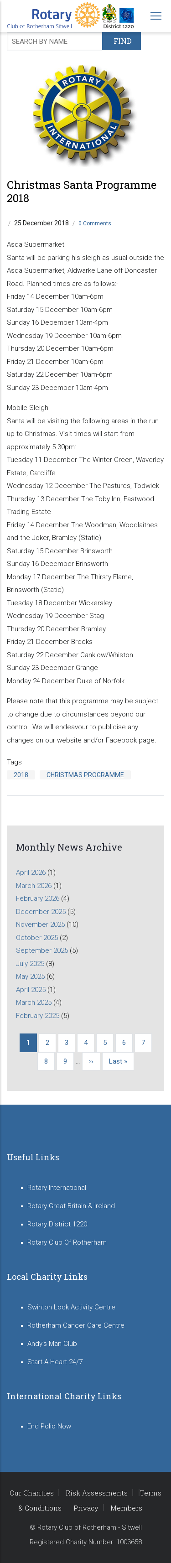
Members (126, 1507)
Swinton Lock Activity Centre (71, 1307)
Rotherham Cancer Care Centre (75, 1325)
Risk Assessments (97, 1492)
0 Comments (94, 223)
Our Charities (32, 1492)
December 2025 (41, 912)
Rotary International (56, 1188)
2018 (21, 775)
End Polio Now (49, 1426)
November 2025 (40, 924)
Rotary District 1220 (57, 1224)
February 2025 (37, 1016)
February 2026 (37, 898)
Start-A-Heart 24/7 (55, 1362)
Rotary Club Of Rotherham (67, 1242)
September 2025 (42, 950)
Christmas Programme (85, 775)
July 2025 (30, 964)
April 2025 (31, 990)
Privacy (85, 1507)
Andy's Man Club (52, 1344)
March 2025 (34, 1002)
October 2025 (37, 938)
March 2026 (34, 886)
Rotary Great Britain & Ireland (71, 1206)
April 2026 (31, 872)
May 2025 (30, 976)
